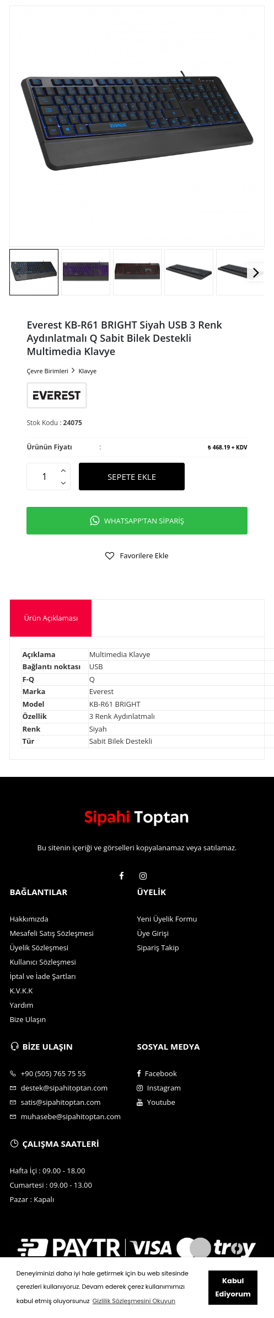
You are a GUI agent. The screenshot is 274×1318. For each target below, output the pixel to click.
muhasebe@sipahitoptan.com (65, 1116)
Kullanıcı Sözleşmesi (42, 961)
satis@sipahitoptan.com (54, 1102)
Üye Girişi (152, 933)
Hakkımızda (28, 918)
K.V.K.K (21, 990)
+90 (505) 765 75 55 (47, 1073)
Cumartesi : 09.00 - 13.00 (50, 1185)
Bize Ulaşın (27, 1019)
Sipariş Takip (158, 947)
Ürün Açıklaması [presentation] (51, 618)
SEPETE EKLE (132, 476)
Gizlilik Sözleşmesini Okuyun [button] (134, 1300)
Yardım (21, 1005)
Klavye (87, 371)
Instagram (159, 1087)
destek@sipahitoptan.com (58, 1087)
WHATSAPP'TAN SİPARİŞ (137, 520)
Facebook (156, 1073)
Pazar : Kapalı (31, 1199)
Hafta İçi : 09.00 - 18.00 (47, 1170)
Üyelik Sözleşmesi (38, 947)
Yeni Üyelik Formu (167, 918)
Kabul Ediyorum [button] (233, 1287)
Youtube (156, 1102)
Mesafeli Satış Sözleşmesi (51, 933)
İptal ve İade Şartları (42, 976)
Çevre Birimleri (47, 371)
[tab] (51, 618)
